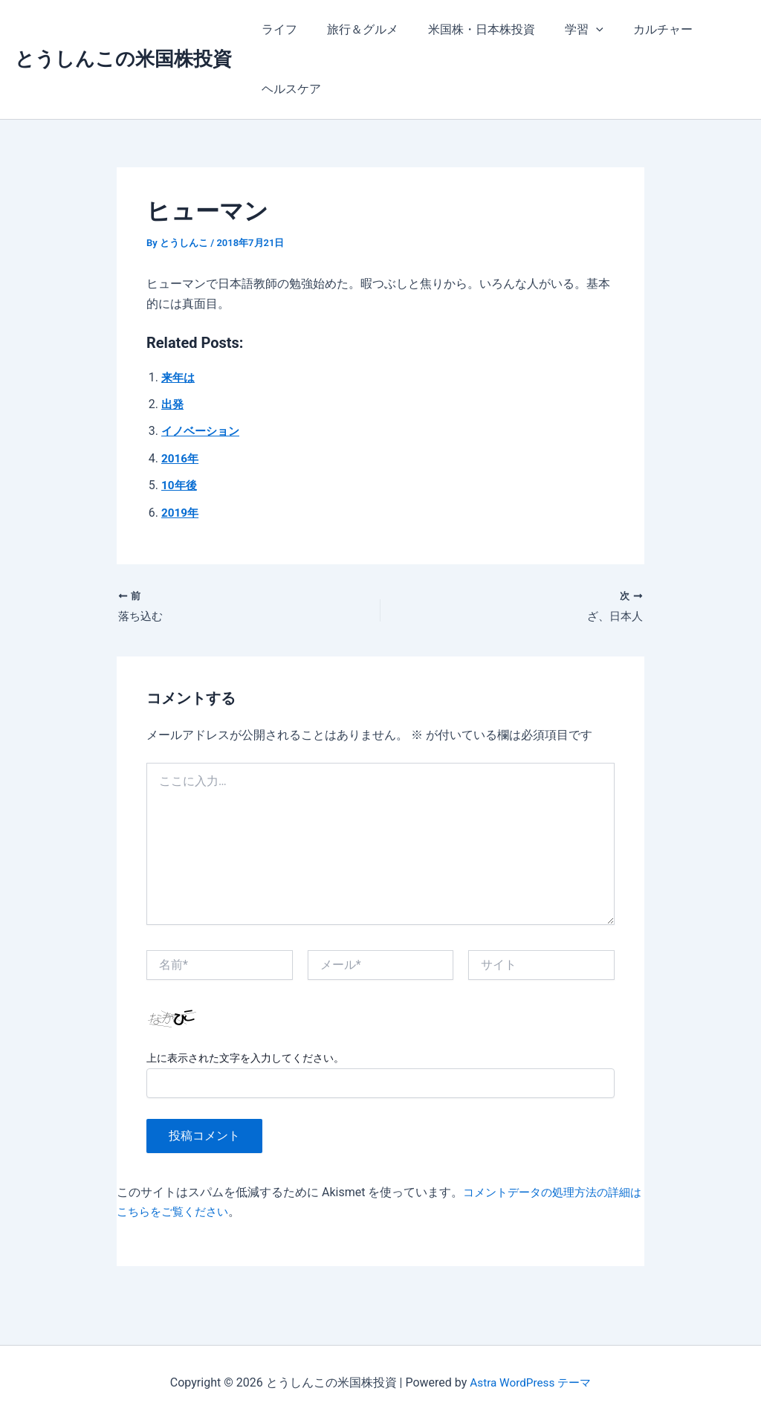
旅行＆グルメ (353, 29)
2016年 (181, 458)
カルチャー (636, 29)
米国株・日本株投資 (466, 29)
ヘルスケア (288, 89)
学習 (563, 29)
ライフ (276, 29)
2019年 (181, 513)
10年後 (179, 485)
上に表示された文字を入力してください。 (245, 1059)
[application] (575, 29)
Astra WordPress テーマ (530, 1382)
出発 (173, 404)
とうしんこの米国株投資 (123, 59)
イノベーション (203, 431)
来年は (179, 377)
